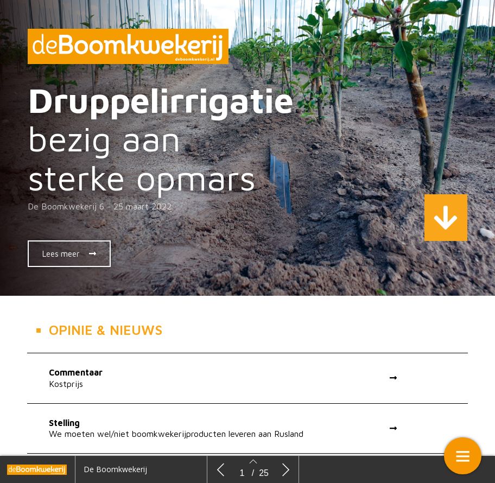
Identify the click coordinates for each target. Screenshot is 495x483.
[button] (69, 253)
